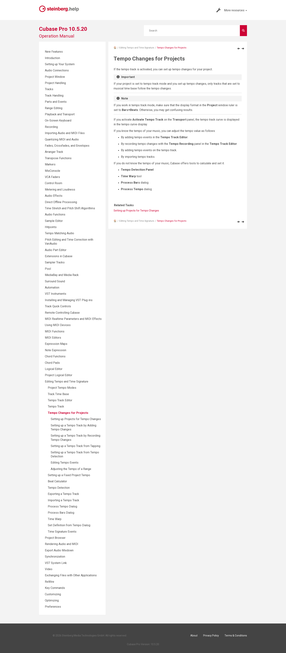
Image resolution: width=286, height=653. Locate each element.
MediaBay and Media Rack (62, 275)
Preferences (53, 606)
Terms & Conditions (236, 635)
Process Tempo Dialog (62, 506)
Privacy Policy (211, 635)
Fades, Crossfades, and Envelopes (67, 145)
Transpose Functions (58, 158)
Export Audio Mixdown (59, 550)
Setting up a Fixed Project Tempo (69, 475)
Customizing (53, 594)
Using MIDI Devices (58, 325)
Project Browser (55, 538)
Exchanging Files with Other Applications (71, 575)
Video (48, 569)
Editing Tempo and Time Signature (136, 47)
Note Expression (55, 350)
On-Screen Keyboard (58, 120)
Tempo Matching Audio (59, 233)
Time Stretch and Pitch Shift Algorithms (70, 208)
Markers (50, 164)
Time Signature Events (62, 531)
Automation (52, 287)
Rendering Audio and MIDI (61, 544)
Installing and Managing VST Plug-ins (68, 300)
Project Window (55, 77)
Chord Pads (52, 362)
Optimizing (52, 600)
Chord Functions (55, 356)
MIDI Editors (53, 337)
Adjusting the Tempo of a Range (71, 469)
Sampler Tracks (55, 262)
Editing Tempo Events (64, 462)
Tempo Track (56, 406)
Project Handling (55, 83)
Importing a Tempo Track (63, 500)
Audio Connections (57, 70)
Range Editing (53, 108)
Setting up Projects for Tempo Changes (136, 210)
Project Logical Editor (58, 375)
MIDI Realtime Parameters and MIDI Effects (73, 319)
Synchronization (55, 556)
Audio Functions (55, 214)
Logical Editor (53, 369)
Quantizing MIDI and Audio (62, 139)
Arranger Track (54, 152)
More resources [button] (231, 10)
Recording (51, 127)
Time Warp (54, 519)
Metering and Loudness (60, 189)
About (194, 635)
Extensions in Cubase (58, 256)
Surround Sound (55, 281)
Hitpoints (51, 227)
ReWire (49, 581)
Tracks (49, 89)
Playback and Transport (60, 114)
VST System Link (56, 563)
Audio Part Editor (55, 250)
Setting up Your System (60, 64)
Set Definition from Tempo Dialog (69, 525)
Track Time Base (58, 394)
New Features (54, 51)
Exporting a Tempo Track (63, 494)
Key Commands (55, 588)
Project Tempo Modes (62, 387)
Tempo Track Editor (60, 400)
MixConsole (52, 170)
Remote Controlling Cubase (62, 312)
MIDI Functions (54, 331)
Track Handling (54, 95)
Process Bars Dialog (61, 512)
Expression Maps (56, 344)
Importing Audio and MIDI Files (65, 133)
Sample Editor (54, 221)
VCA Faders (52, 177)
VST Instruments (55, 293)
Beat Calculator (57, 481)
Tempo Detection (59, 487)
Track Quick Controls (58, 306)
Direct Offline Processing (61, 202)
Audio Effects (53, 195)
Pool (48, 268)
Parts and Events (56, 101)
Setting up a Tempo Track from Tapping (75, 446)
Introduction (52, 58)
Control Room (53, 183)
